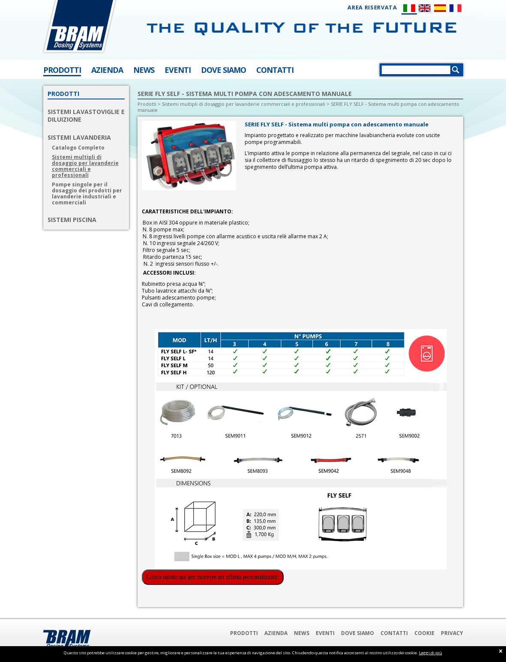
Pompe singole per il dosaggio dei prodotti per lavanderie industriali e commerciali (87, 194)
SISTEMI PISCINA (72, 220)
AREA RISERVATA (372, 7)
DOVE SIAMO (223, 70)
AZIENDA (107, 70)
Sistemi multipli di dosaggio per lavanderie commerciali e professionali (85, 166)
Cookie (424, 633)
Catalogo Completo (78, 148)
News (301, 633)
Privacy (452, 633)
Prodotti (147, 104)
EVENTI (178, 70)
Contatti (394, 633)
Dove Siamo (357, 633)
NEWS (143, 70)
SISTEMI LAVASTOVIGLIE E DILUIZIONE (86, 115)
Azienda (275, 633)
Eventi (325, 633)
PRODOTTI (62, 70)
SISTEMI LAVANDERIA (79, 137)
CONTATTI (274, 70)
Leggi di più (430, 653)
